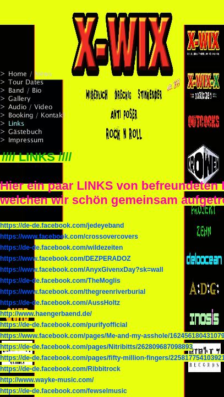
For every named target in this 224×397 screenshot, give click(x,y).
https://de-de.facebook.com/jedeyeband (62, 225)
